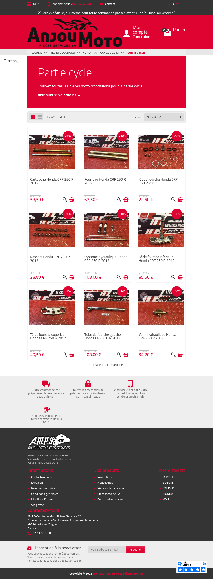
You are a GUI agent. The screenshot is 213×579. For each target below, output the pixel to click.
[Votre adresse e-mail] (107, 549)
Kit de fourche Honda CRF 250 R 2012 (158, 181)
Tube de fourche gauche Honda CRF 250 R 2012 (102, 336)
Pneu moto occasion (110, 499)
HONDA (168, 494)
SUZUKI (168, 482)
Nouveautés (105, 482)
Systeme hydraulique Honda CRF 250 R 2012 (105, 258)
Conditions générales (44, 494)
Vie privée (37, 505)
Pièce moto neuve (109, 494)
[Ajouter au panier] (71, 199)
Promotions (105, 477)
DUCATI (168, 477)
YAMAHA (169, 488)
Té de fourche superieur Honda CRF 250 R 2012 (48, 336)
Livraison (37, 482)
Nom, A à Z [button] (154, 117)
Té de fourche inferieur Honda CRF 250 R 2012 (156, 258)
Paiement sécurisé (43, 488)
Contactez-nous (41, 477)
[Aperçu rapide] (64, 199)
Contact (107, 4)
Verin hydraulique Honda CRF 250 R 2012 (157, 336)
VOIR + (167, 499)
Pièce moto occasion (110, 488)
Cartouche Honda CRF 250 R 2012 (51, 181)
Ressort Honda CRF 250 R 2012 (50, 258)
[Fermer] (16, 61)
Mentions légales (42, 499)
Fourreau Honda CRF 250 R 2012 (105, 181)
